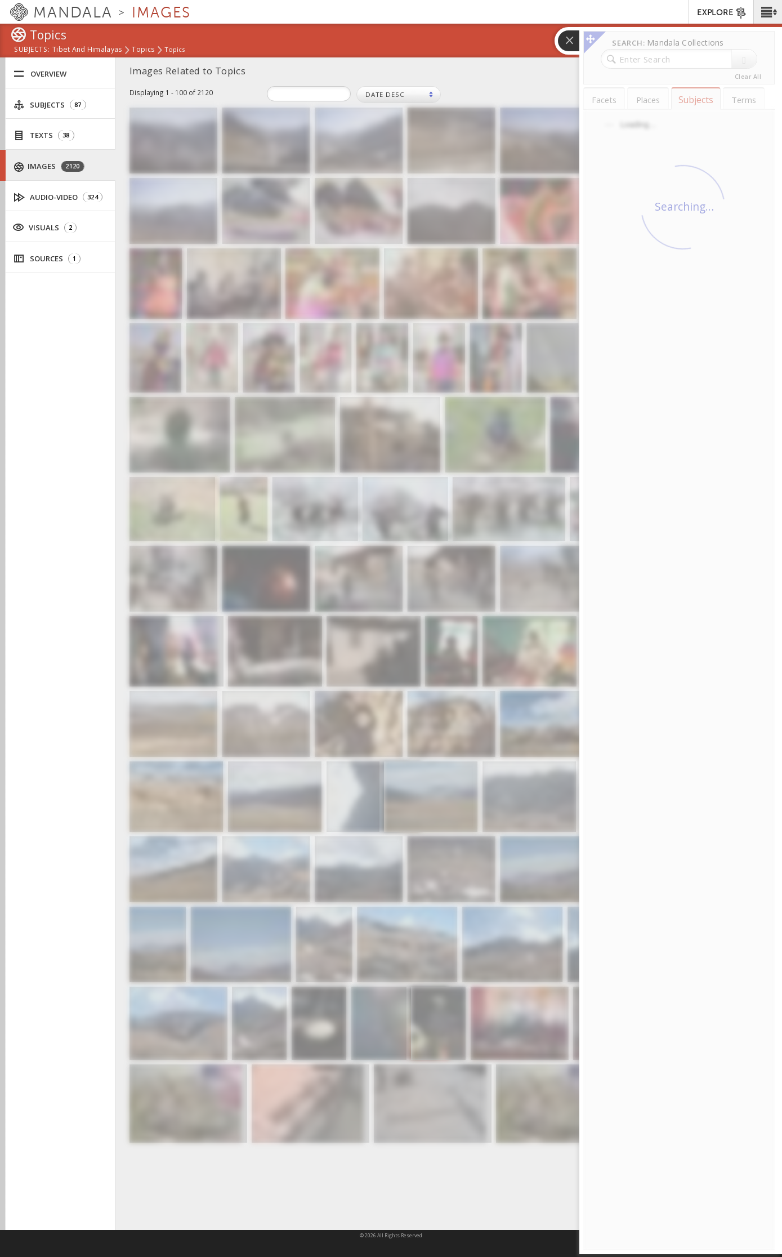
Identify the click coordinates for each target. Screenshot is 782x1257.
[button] (767, 12)
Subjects (50, 105)
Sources (47, 258)
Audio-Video (58, 197)
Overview (40, 74)
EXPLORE (722, 13)
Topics (143, 50)
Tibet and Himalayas (87, 50)
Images (49, 166)
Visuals (44, 227)
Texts (44, 135)
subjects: (32, 50)
